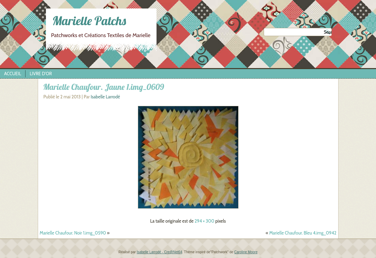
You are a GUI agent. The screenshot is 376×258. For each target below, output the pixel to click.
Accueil (12, 73)
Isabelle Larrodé (105, 96)
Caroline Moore (245, 252)
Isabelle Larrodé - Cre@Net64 (159, 252)
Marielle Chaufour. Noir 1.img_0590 (73, 233)
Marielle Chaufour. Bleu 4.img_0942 (302, 233)
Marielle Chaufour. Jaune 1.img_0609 (103, 87)
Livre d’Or (41, 73)
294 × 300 (204, 221)
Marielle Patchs (89, 20)
